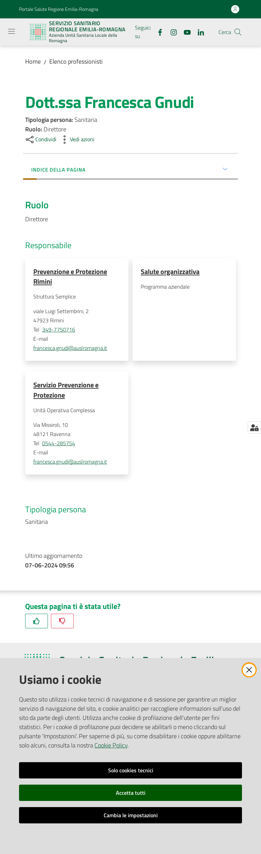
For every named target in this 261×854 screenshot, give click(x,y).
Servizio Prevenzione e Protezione (66, 390)
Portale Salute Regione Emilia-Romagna (58, 9)
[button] (238, 32)
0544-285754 (58, 444)
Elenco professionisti (76, 61)
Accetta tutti (130, 793)
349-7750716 (58, 330)
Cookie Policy (110, 745)
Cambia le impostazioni (131, 815)
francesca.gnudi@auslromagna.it (70, 348)
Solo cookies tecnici (130, 770)
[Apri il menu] (11, 31)
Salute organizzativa (170, 271)
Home (33, 61)
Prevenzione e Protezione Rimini (70, 276)
